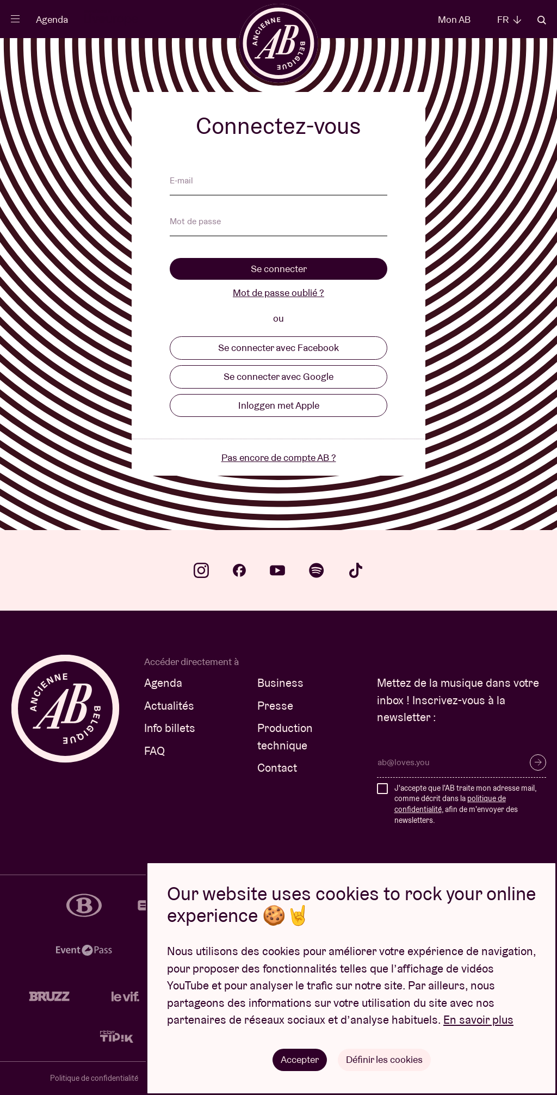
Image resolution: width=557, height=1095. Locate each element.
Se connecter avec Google (278, 376)
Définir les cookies (384, 1059)
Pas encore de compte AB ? (278, 457)
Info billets (169, 728)
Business (280, 682)
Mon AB (454, 19)
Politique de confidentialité (94, 1078)
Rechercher (541, 20)
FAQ (154, 750)
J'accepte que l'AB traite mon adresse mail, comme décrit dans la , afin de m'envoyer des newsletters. (465, 804)
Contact (277, 767)
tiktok (355, 570)
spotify (316, 570)
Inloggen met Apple (278, 405)
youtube (277, 570)
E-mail (181, 181)
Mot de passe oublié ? (278, 292)
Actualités (169, 705)
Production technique (285, 737)
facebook (239, 570)
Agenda (52, 19)
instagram (201, 570)
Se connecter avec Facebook (278, 347)
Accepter (300, 1059)
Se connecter (279, 268)
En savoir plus (478, 1020)
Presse (275, 705)
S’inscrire (538, 762)
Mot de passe (195, 222)
